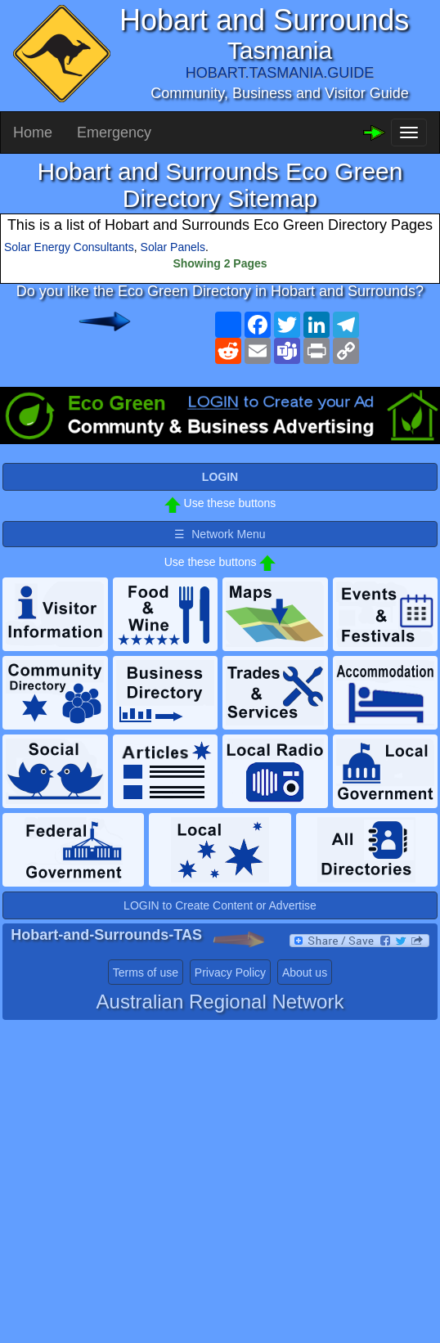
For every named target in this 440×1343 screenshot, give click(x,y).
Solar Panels (173, 247)
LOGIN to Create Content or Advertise (220, 905)
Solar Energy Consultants (69, 247)
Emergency (114, 132)
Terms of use (145, 972)
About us (304, 972)
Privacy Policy (230, 972)
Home (32, 132)
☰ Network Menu (219, 534)
